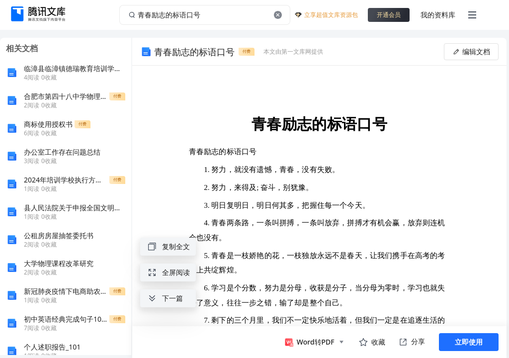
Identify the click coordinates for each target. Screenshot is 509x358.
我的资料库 (438, 14)
